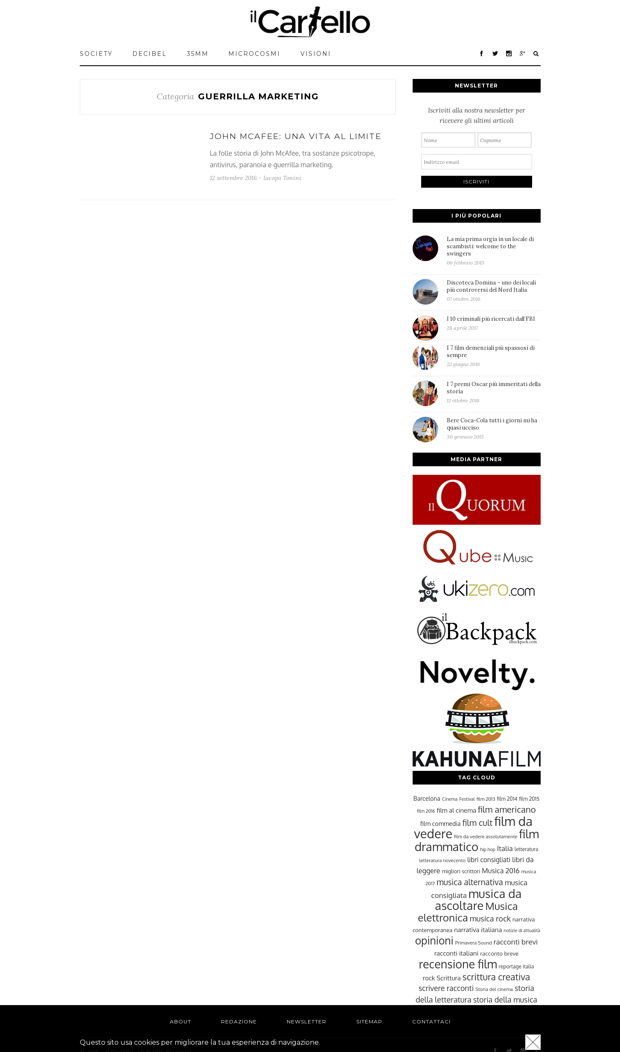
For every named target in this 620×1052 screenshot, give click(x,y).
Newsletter (306, 1021)
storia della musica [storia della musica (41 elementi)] (505, 999)
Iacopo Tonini (282, 178)
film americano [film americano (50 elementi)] (507, 809)
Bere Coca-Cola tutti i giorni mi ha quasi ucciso (494, 428)
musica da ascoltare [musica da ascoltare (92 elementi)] (478, 899)
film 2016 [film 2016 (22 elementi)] (426, 811)
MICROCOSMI (254, 54)
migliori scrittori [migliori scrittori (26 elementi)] (461, 871)
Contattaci (431, 1021)
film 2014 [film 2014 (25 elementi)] (507, 799)
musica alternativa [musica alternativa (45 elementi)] (470, 882)
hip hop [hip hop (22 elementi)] (487, 849)
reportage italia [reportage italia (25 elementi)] (516, 966)
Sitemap (369, 1021)
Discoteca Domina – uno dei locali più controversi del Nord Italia (494, 290)
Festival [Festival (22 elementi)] (466, 799)
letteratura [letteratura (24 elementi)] (526, 849)
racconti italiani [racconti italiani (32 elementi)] (456, 953)
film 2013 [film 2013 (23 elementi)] (486, 799)
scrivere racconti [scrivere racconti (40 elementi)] (446, 988)
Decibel (149, 54)
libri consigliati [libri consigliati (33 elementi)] (488, 859)
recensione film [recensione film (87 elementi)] (458, 963)
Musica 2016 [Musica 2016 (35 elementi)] (500, 870)
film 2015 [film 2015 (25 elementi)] (529, 799)
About (180, 1021)
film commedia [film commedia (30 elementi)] (440, 823)
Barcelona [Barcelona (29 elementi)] (426, 798)
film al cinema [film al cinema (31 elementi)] (456, 810)
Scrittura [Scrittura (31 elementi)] (448, 978)
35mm (198, 54)
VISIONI (315, 54)
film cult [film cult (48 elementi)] (478, 822)
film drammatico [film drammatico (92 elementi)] (477, 840)
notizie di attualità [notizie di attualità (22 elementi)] (522, 930)
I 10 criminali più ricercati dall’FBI (494, 323)
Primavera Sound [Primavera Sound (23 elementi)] (473, 942)
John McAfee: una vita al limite (295, 136)
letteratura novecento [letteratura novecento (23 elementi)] (442, 860)
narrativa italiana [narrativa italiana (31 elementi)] (478, 929)
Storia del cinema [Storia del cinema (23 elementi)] (494, 989)
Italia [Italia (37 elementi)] (505, 848)
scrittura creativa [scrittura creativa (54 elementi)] (496, 976)
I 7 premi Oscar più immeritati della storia (494, 392)
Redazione (239, 1021)
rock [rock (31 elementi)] (429, 978)
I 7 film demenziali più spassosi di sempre (494, 355)
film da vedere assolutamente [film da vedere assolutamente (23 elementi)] (485, 836)
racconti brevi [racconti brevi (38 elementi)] (516, 941)
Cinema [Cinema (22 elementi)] (449, 799)
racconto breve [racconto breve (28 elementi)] (499, 953)
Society (96, 54)
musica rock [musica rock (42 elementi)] (490, 918)
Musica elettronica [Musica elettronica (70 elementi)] (468, 911)
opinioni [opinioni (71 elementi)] (434, 940)
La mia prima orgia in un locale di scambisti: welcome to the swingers (494, 250)
